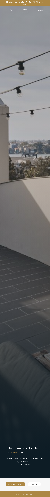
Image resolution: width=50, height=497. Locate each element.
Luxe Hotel (14, 452)
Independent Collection (33, 452)
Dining (34, 484)
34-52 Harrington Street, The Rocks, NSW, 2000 (25, 458)
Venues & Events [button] (14, 484)
